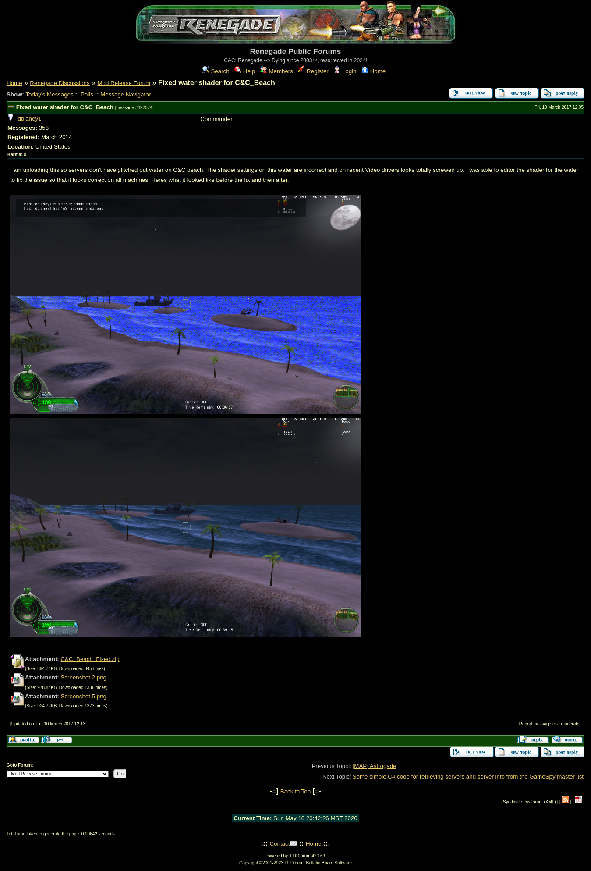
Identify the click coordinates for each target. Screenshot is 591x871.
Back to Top (295, 791)
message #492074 (134, 107)
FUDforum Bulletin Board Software (318, 862)
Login (344, 71)
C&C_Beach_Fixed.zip (89, 659)
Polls (87, 94)
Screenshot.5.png (83, 696)
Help (244, 71)
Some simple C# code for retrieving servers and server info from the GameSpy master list (468, 776)
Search (216, 71)
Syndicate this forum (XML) (529, 802)
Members (276, 71)
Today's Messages (49, 94)
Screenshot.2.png (83, 677)
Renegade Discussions (59, 83)
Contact (279, 843)
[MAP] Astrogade (374, 766)
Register (313, 71)
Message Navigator (125, 94)
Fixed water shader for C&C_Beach (64, 107)
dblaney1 (29, 118)
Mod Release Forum (123, 83)
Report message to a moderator (550, 724)
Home (373, 71)
